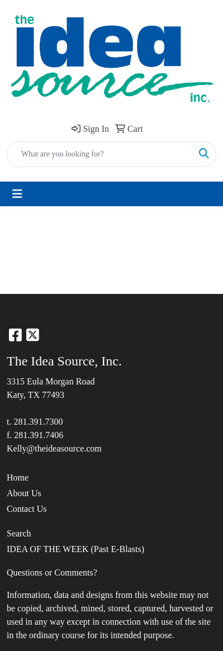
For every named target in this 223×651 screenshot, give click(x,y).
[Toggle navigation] (17, 194)
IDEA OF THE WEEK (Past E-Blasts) (75, 549)
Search (19, 533)
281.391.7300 (38, 421)
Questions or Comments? (52, 572)
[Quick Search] (100, 154)
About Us (24, 493)
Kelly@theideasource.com (54, 448)
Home (18, 477)
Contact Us (27, 509)
